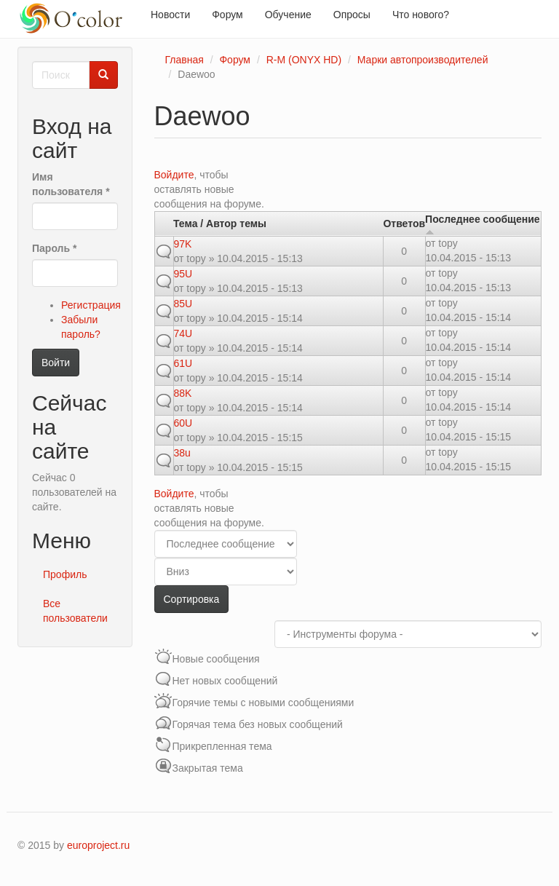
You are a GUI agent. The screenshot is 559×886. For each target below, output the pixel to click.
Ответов (404, 223)
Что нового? (420, 14)
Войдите (174, 175)
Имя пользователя (71, 184)
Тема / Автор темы (219, 223)
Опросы (351, 14)
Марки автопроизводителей (422, 60)
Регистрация (91, 305)
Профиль (65, 574)
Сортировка (192, 599)
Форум (227, 14)
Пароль (54, 248)
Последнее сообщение (482, 224)
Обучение (288, 14)
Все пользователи (75, 611)
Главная (184, 60)
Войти (55, 362)
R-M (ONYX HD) (303, 60)
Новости (170, 14)
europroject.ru (98, 845)
